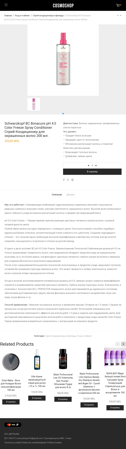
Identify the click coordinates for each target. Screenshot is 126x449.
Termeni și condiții (12, 442)
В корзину (92, 171)
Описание (57, 194)
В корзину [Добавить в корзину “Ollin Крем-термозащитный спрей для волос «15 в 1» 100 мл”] (37, 398)
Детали (70, 194)
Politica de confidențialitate (34, 442)
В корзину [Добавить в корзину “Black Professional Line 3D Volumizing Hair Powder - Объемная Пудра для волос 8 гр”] (63, 399)
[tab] (57, 194)
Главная (8, 15)
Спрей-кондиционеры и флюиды (48, 15)
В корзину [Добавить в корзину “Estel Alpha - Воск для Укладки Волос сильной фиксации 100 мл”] (11, 402)
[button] (63, 113)
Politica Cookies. (55, 442)
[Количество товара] (92, 166)
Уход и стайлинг (22, 15)
